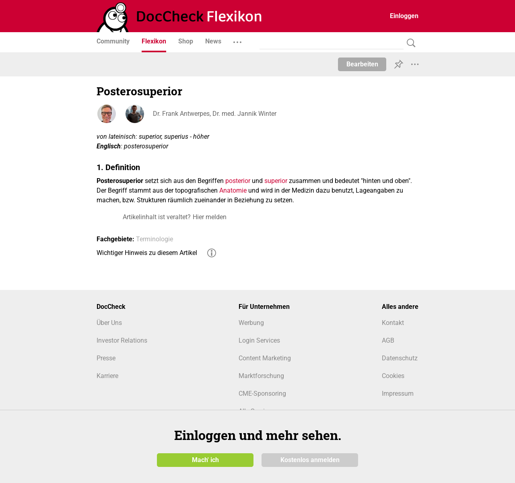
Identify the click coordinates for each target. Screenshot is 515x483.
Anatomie (233, 190)
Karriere (107, 376)
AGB (388, 340)
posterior (237, 181)
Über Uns (109, 323)
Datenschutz (400, 358)
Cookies (393, 376)
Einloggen (404, 16)
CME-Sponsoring (262, 393)
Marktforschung (261, 376)
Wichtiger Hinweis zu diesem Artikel (147, 253)
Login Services (259, 340)
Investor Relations (122, 340)
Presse (106, 358)
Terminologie (154, 239)
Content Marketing (265, 358)
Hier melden (210, 217)
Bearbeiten (362, 64)
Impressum (398, 393)
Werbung (251, 323)
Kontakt (393, 323)
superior (275, 181)
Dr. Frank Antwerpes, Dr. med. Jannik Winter (214, 113)
